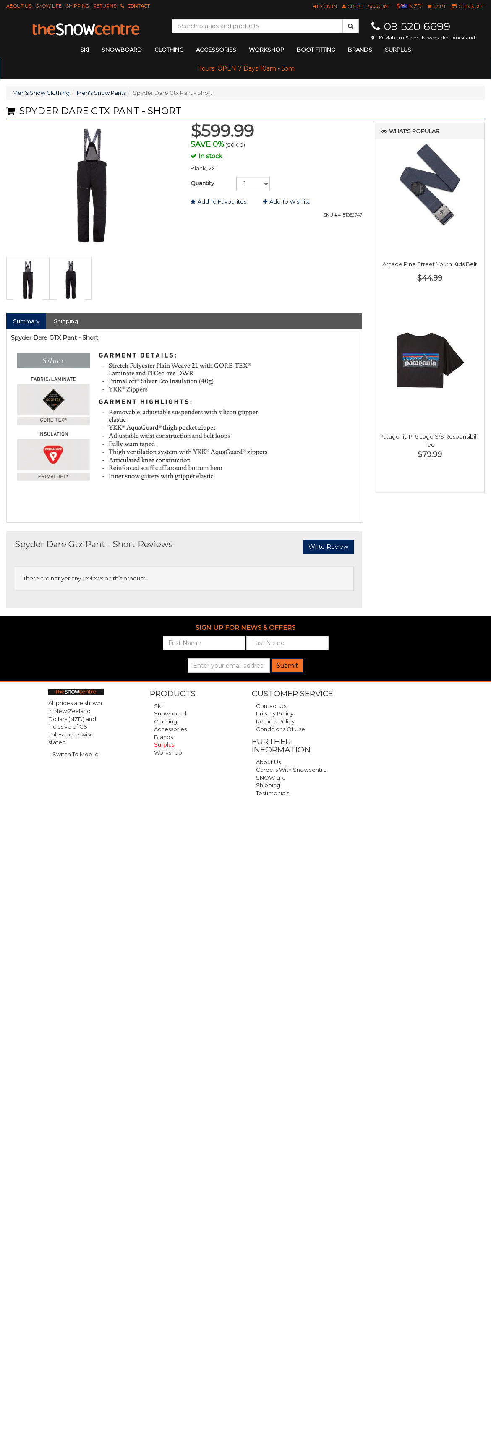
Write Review (328, 547)
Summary (26, 321)
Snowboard (170, 713)
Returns (104, 6)
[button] (325, 6)
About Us (18, 6)
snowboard (122, 49)
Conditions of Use (280, 729)
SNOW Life (49, 6)
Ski (158, 705)
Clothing (165, 721)
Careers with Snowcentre (291, 769)
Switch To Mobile (75, 754)
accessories (216, 49)
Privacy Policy (274, 713)
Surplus (398, 49)
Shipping (77, 6)
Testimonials (272, 793)
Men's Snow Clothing (41, 92)
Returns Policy (275, 721)
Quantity (202, 183)
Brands (360, 49)
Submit (287, 665)
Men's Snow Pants (101, 92)
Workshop (266, 49)
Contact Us (271, 705)
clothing (168, 49)
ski (84, 49)
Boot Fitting (316, 49)
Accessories (170, 729)
